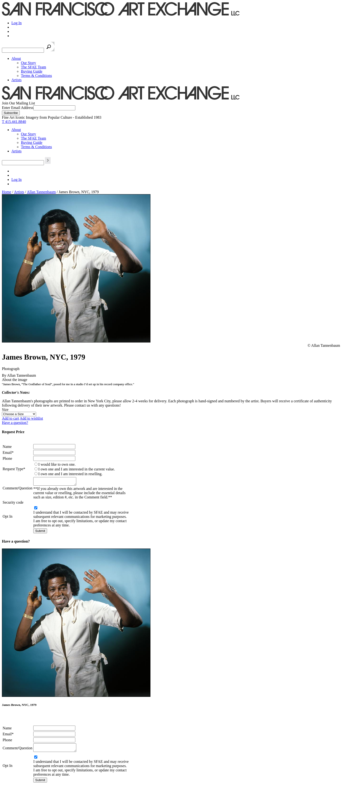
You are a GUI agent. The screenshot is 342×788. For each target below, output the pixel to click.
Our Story (28, 63)
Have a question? (15, 423)
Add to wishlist (31, 418)
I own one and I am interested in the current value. (76, 469)
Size (5, 410)
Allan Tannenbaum (41, 192)
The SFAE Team (33, 67)
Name (7, 447)
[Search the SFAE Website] (23, 50)
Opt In (7, 518)
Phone (7, 458)
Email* (8, 452)
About (16, 58)
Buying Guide (31, 71)
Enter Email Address (17, 108)
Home (6, 192)
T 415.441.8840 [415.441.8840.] (14, 122)
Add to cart (10, 418)
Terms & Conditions (36, 76)
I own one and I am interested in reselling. (70, 474)
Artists (16, 80)
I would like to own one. (56, 464)
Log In (16, 23)
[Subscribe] (11, 112)
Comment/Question (17, 489)
